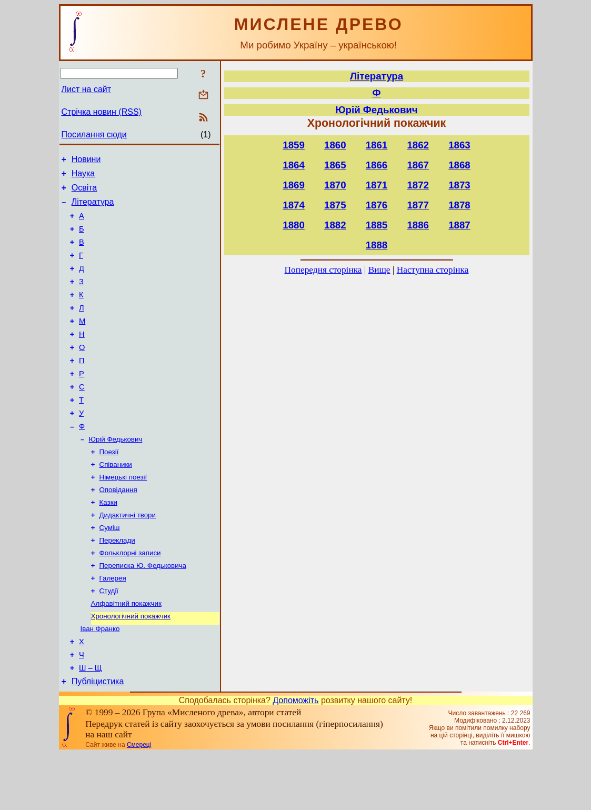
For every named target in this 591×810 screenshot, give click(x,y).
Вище (379, 270)
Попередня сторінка (323, 270)
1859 (294, 145)
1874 (294, 205)
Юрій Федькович (116, 473)
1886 (418, 225)
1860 (335, 145)
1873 (459, 185)
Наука (83, 176)
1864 (294, 165)
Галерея (112, 624)
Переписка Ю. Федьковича (143, 610)
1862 (418, 145)
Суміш (109, 569)
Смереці (139, 801)
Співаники (115, 501)
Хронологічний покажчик (131, 665)
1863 (459, 145)
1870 (335, 185)
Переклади (117, 583)
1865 (335, 165)
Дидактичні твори (127, 555)
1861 (377, 145)
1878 (459, 205)
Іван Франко (100, 679)
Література (93, 208)
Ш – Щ (90, 722)
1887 (459, 225)
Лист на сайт (87, 89)
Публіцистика (98, 737)
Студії (109, 638)
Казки (108, 542)
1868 (459, 165)
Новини (86, 160)
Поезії (109, 487)
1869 (294, 185)
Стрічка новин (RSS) (102, 111)
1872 (418, 185)
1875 (335, 205)
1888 (377, 245)
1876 (377, 205)
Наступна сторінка (433, 270)
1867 (418, 165)
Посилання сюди (94, 134)
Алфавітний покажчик (126, 651)
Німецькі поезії (123, 514)
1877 (418, 205)
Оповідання (118, 528)
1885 (377, 225)
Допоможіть (295, 756)
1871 (377, 185)
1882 (335, 225)
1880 (294, 225)
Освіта (84, 192)
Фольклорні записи (130, 597)
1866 (377, 165)
